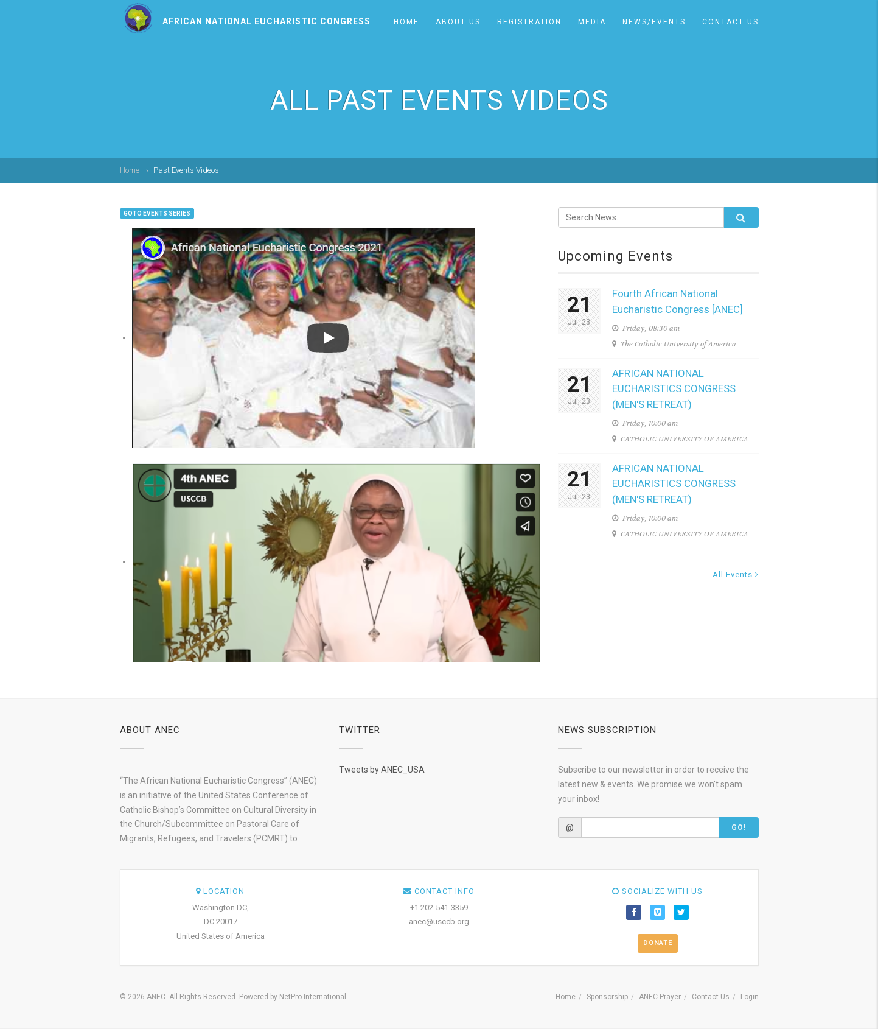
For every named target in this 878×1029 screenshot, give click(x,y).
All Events (736, 574)
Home (406, 22)
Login (749, 996)
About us (458, 22)
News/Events (654, 22)
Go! (738, 827)
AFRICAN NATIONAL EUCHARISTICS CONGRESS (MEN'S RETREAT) (674, 388)
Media (592, 22)
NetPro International (312, 996)
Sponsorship (607, 996)
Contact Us (730, 22)
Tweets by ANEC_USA (382, 769)
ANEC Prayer (660, 996)
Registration (529, 22)
